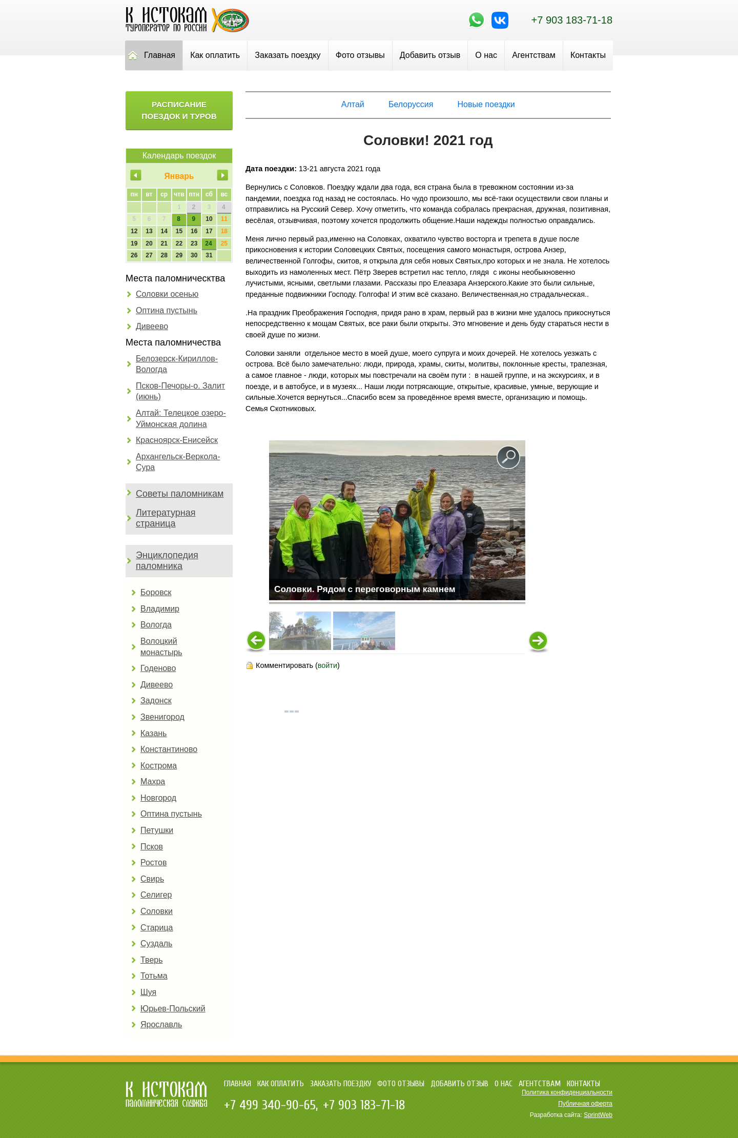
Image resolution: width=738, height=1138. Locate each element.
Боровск (156, 592)
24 (208, 243)
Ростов (153, 862)
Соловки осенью (167, 294)
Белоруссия (410, 104)
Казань (153, 733)
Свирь (152, 879)
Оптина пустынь (166, 310)
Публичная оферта (585, 1103)
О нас (486, 55)
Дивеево (152, 326)
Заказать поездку (287, 55)
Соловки (156, 911)
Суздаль (156, 943)
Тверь (151, 960)
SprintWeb (598, 1115)
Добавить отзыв (430, 55)
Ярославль (161, 1024)
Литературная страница (166, 518)
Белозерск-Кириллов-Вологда (177, 364)
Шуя (148, 992)
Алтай (352, 104)
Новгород (158, 798)
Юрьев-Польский (173, 1008)
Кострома (158, 765)
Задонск (156, 700)
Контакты (588, 55)
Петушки (156, 830)
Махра (152, 781)
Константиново (168, 749)
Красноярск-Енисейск (177, 440)
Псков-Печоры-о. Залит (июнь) (180, 391)
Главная (159, 55)
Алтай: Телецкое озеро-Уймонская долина (181, 419)
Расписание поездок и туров (179, 110)
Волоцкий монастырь (161, 647)
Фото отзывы (360, 55)
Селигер (156, 894)
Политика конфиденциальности (567, 1092)
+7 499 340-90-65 (270, 1105)
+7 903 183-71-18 (571, 20)
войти (327, 665)
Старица (156, 927)
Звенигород (162, 717)
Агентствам (534, 55)
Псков (151, 846)
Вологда (156, 624)
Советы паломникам (179, 494)
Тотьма (154, 975)
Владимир (159, 608)
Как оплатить (215, 55)
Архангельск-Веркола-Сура (178, 462)
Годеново (158, 668)
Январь (179, 176)
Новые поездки (486, 104)
